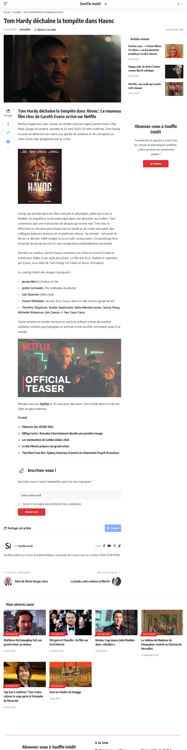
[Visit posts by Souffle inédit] (8, 622)
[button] (7, 3)
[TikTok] (119, 622)
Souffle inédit (25, 622)
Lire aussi (22, 494)
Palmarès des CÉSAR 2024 (37, 503)
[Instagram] (114, 622)
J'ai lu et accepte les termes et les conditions (52, 580)
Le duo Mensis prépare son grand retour (45, 523)
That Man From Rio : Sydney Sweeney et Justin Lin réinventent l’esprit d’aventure (70, 529)
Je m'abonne (155, 163)
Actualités (16, 12)
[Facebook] (104, 622)
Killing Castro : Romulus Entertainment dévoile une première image (62, 510)
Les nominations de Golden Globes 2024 (45, 516)
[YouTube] (109, 622)
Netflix (44, 480)
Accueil (7, 12)
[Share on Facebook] (8, 124)
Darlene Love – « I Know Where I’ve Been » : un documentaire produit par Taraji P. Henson (144, 50)
